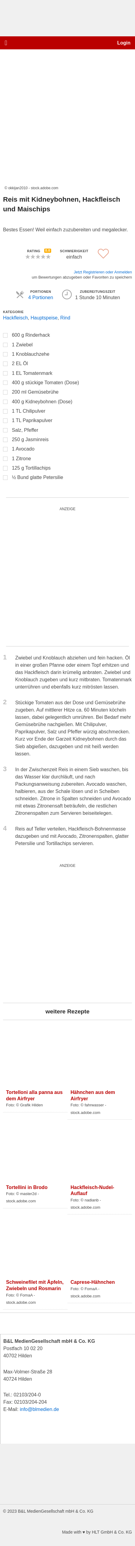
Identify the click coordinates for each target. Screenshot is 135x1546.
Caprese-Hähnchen (93, 1282)
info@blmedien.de (39, 1409)
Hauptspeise (44, 317)
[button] (6, 43)
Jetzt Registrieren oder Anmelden (103, 272)
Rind (65, 317)
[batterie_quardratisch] (67, 576)
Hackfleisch (15, 317)
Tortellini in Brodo (27, 1187)
